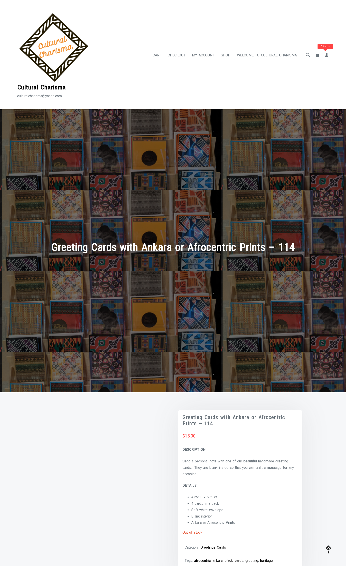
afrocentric (202, 561)
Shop (225, 55)
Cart (157, 55)
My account (203, 55)
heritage (266, 561)
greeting (251, 561)
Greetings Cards (213, 547)
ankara (218, 561)
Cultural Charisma (41, 87)
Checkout (176, 55)
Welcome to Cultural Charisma (267, 55)
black (229, 561)
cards (239, 561)
